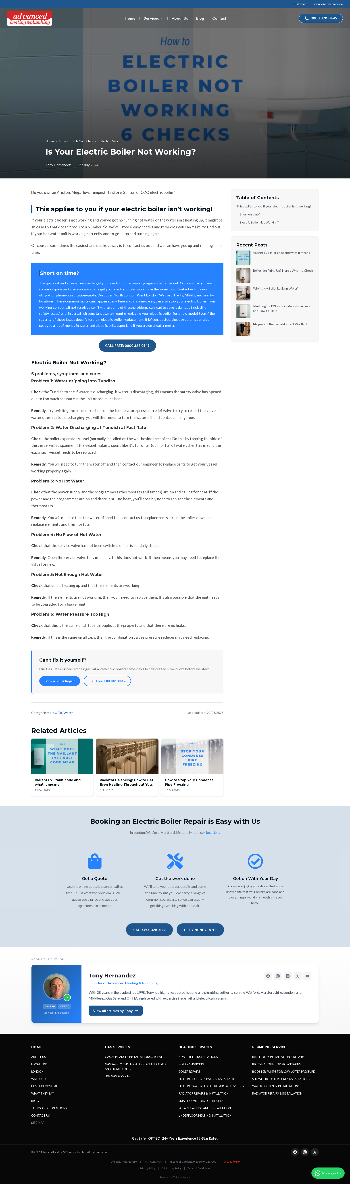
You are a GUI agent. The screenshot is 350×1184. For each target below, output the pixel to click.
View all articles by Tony (115, 1010)
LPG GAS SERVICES (117, 1076)
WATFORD (38, 1079)
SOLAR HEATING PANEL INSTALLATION (205, 1108)
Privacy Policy (147, 1168)
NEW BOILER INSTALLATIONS (198, 1057)
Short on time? (250, 214)
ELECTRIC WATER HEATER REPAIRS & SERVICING (211, 1086)
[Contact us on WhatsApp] (328, 1173)
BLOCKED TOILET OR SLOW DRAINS (276, 1064)
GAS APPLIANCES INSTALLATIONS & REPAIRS (135, 1057)
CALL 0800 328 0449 (149, 930)
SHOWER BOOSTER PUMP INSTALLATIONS (281, 1079)
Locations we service (328, 4)
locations (213, 832)
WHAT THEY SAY (42, 1093)
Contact (219, 18)
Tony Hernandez (112, 975)
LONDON (37, 1071)
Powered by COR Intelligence (175, 1177)
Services (153, 18)
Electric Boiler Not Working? (259, 222)
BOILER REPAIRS (189, 1071)
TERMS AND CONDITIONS (49, 1108)
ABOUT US (38, 1057)
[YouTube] (307, 976)
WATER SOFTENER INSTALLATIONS (276, 1086)
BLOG (35, 1101)
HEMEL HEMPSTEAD (44, 1086)
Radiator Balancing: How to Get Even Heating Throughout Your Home (126, 784)
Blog (200, 18)
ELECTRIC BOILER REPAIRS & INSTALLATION (208, 1079)
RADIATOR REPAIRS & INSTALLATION (204, 1093)
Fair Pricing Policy (171, 1168)
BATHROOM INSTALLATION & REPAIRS (278, 1057)
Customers (300, 4)
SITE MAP (37, 1122)
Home (130, 18)
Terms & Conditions (199, 1168)
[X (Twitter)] (298, 976)
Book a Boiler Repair (60, 681)
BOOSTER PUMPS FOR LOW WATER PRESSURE (283, 1071)
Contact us (185, 289)
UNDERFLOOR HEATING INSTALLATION (205, 1115)
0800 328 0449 (320, 18)
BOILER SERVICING (191, 1064)
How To (64, 141)
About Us (180, 18)
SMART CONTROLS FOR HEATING (202, 1101)
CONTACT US (40, 1115)
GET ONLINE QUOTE (200, 930)
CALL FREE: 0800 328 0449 (127, 346)
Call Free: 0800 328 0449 (107, 681)
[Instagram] (278, 976)
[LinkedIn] (288, 976)
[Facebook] (268, 976)
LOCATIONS (39, 1064)
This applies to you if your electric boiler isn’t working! (273, 206)
